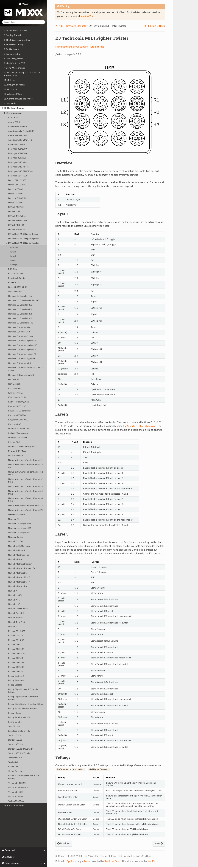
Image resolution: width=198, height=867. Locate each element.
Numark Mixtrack (16, 559)
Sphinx (70, 861)
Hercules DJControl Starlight (21, 375)
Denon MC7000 (15, 203)
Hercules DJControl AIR (19, 332)
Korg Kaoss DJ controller (19, 411)
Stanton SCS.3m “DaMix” (19, 753)
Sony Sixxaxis (14, 726)
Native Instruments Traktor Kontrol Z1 (25, 510)
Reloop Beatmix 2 (16, 676)
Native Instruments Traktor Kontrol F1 (25, 460)
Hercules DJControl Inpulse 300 (22, 345)
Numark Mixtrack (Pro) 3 (19, 577)
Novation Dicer (15, 519)
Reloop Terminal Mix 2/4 (19, 718)
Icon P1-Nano (14, 389)
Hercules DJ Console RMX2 (20, 323)
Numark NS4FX (15, 595)
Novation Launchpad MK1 (19, 528)
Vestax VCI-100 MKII (18, 788)
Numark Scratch (15, 618)
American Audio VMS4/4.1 (20, 140)
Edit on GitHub (156, 26)
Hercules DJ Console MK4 (20, 314)
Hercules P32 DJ (15, 380)
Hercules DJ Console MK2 (20, 310)
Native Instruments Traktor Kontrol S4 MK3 (25, 499)
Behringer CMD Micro (18, 163)
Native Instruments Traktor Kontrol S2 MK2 (25, 473)
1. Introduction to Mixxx (15, 30)
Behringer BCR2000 (17, 158)
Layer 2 (13, 256)
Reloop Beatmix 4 (16, 681)
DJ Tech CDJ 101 (16, 207)
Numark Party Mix (16, 613)
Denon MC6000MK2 (18, 198)
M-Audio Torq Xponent (18, 433)
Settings (13, 265)
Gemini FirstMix (15, 292)
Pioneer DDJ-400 (16, 649)
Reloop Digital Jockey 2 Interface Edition (23, 698)
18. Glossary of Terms (14, 806)
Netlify (151, 861)
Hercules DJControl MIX (19, 327)
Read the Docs (112, 861)
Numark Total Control (17, 622)
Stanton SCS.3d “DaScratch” (20, 749)
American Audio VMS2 (18, 136)
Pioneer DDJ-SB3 (16, 667)
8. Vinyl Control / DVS (14, 63)
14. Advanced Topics (13, 94)
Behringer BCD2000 (17, 149)
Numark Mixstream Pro (18, 555)
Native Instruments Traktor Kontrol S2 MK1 (25, 466)
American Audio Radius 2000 (21, 131)
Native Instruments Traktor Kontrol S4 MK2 (25, 492)
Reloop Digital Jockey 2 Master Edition (25, 704)
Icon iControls (14, 384)
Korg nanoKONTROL (17, 415)
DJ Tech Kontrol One (17, 221)
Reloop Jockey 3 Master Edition (22, 709)
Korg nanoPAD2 (15, 424)
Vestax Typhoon (15, 771)
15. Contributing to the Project (18, 99)
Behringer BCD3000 (17, 154)
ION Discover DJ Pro (17, 398)
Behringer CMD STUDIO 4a (20, 171)
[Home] (56, 26)
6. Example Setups (12, 54)
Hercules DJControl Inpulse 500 (22, 350)
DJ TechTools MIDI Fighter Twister (22, 243)
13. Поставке (10, 89)
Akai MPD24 (14, 122)
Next (159, 843)
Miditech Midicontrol (17, 438)
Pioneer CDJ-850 (16, 640)
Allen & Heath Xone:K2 (18, 127)
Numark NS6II (14, 600)
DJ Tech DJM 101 (16, 212)
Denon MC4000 (15, 194)
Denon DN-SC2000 (17, 185)
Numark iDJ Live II (16, 551)
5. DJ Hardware (11, 49)
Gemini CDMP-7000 (17, 287)
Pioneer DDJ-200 (16, 645)
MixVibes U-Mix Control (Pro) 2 (22, 447)
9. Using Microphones (14, 68)
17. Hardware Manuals (13, 108)
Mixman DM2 (14, 442)
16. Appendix (10, 103)
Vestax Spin (13, 767)
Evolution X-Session (17, 278)
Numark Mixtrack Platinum (20, 564)
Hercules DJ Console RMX (20, 318)
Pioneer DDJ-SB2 (16, 663)
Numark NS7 (14, 604)
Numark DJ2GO (15, 542)
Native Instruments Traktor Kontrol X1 (25, 506)
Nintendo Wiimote (16, 515)
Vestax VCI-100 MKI (17, 783)
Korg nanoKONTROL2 (18, 420)
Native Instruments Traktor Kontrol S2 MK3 (25, 480)
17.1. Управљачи (12, 113)
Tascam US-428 (15, 758)
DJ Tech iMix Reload (17, 216)
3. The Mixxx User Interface (17, 40)
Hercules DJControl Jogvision (21, 359)
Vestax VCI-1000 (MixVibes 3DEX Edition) (23, 777)
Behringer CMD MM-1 (18, 167)
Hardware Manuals (73, 26)
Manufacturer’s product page (71, 46)
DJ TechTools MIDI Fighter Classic (23, 234)
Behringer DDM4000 (18, 176)
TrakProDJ (13, 762)
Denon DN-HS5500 (17, 180)
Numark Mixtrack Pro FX (19, 582)
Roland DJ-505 (15, 722)
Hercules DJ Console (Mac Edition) (23, 301)
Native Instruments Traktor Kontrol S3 (25, 487)
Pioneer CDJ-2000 (16, 631)
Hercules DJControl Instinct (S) (22, 354)
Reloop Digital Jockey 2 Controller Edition (23, 690)
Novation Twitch (15, 537)
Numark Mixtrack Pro (17, 573)
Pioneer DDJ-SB (15, 658)
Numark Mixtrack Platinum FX (21, 568)
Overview (14, 247)
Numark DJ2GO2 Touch (19, 546)
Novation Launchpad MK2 (19, 533)
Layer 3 (13, 260)
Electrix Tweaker (15, 274)
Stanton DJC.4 (14, 735)
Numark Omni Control (18, 609)
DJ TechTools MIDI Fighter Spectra (23, 239)
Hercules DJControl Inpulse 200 (22, 341)
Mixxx (23, 10)
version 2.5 (87, 16)
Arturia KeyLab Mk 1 (17, 145)
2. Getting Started (12, 35)
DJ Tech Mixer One (16, 230)
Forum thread (96, 46)
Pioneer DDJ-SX (15, 672)
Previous (63, 843)
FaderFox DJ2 (14, 283)
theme (86, 861)
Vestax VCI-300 (15, 792)
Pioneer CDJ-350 (16, 636)
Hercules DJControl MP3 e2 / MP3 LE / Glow (25, 369)
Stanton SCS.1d (15, 740)
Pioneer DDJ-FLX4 (16, 654)
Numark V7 (13, 627)
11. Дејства (9, 80)
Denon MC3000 (15, 189)
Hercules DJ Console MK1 (20, 305)
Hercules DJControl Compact (21, 336)
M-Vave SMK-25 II (16, 456)
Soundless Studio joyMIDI (19, 731)
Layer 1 (13, 252)
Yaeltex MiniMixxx (16, 801)
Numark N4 (13, 591)
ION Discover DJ (15, 393)
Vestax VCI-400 (15, 797)
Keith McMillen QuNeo (18, 402)
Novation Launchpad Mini (19, 524)
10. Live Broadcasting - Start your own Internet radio (22, 74)
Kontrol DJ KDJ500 (17, 406)
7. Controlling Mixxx (13, 58)
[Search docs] (23, 22)
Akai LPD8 (13, 118)
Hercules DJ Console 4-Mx (20, 296)
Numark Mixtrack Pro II (18, 586)
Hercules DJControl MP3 (19, 363)
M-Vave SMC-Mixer (17, 451)
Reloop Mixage (14, 713)
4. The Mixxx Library (13, 44)
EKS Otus (12, 269)
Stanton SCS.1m (15, 744)
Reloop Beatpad (15, 685)
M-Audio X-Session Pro (18, 429)
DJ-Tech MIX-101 (16, 225)
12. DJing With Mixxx (14, 85)
